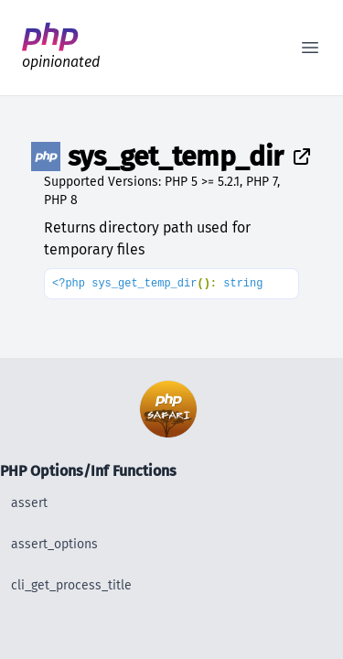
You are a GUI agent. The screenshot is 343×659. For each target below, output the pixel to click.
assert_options (54, 544)
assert (29, 503)
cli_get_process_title (71, 585)
